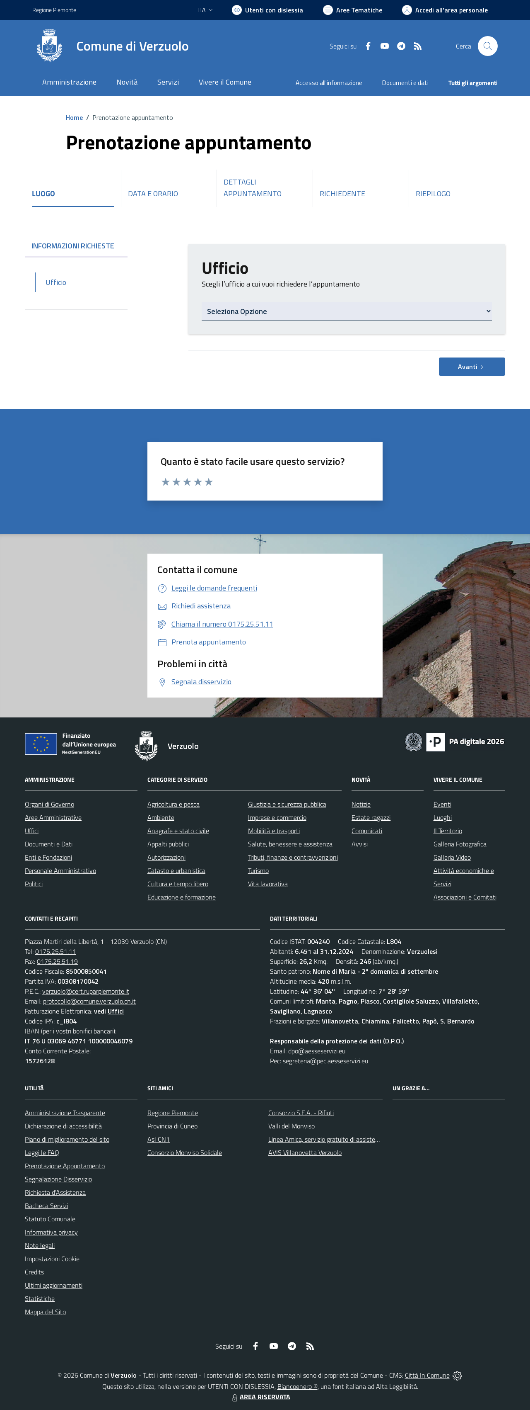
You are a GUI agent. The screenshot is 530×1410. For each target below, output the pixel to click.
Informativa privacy (51, 1232)
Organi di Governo (49, 804)
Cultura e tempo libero (177, 884)
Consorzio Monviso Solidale (184, 1152)
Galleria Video (452, 857)
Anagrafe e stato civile (178, 831)
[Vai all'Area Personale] (445, 10)
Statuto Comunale (50, 1219)
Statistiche (40, 1298)
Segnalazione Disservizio (58, 1179)
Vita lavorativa (268, 884)
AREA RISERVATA (260, 1397)
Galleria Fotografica (460, 844)
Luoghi (443, 817)
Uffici (32, 831)
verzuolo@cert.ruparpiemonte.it (85, 991)
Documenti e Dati (48, 844)
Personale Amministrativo (60, 870)
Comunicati (367, 831)
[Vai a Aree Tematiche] (352, 10)
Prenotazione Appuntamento (65, 1166)
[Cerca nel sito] (488, 46)
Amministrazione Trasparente (65, 1113)
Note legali (40, 1245)
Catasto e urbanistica (176, 870)
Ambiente (160, 817)
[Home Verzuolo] (110, 46)
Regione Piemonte (172, 1113)
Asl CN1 (158, 1139)
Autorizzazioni (166, 857)
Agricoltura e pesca (173, 804)
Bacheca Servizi (46, 1206)
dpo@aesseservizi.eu (316, 1051)
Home (74, 117)
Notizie (361, 804)
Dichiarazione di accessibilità (63, 1126)
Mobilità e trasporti (274, 831)
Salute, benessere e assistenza (290, 844)
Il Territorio (448, 831)
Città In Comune (427, 1375)
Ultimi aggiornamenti (53, 1285)
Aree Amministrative (53, 817)
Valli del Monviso (291, 1126)
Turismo (258, 870)
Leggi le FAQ (42, 1152)
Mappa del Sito (45, 1312)
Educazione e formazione (181, 897)
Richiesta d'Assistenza (55, 1192)
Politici (34, 884)
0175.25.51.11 (55, 951)
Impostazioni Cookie (52, 1259)
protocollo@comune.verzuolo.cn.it (89, 1001)
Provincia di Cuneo (172, 1126)
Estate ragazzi (371, 817)
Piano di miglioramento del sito (67, 1139)
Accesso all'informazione (329, 83)
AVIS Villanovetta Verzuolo (305, 1152)
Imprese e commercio (277, 817)
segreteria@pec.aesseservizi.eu (325, 1061)
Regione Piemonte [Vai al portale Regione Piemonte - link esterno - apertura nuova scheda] (54, 9)
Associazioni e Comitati (465, 897)
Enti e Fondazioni (48, 857)
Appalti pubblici (168, 844)
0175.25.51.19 (57, 961)
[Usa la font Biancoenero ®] (267, 10)
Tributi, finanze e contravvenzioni (293, 857)
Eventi (442, 804)
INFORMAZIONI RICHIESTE (76, 245)
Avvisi (360, 844)
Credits (34, 1272)
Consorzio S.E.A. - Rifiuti (301, 1113)
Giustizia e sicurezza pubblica (287, 804)
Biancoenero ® (297, 1386)
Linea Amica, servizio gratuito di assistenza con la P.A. (341, 1139)
